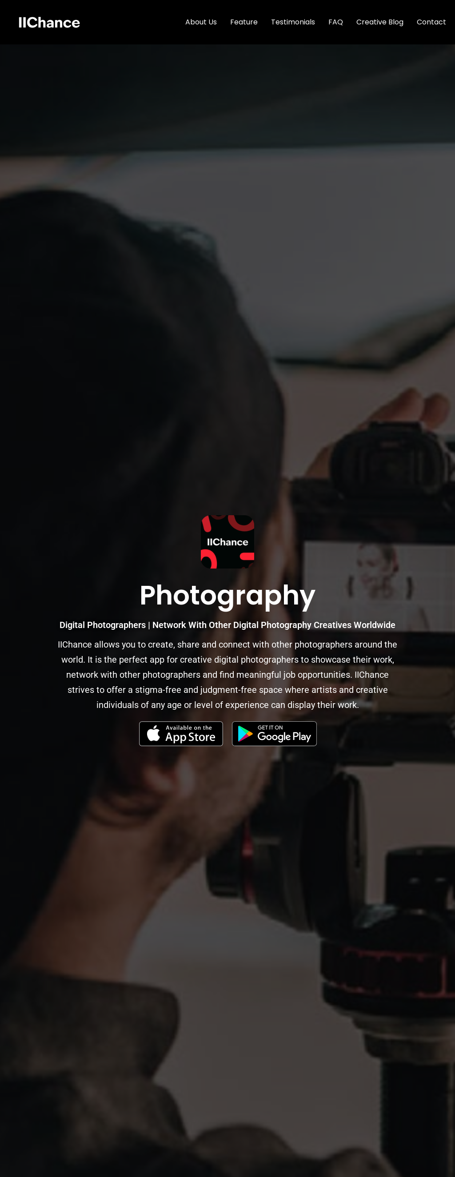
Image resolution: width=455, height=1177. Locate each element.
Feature (244, 22)
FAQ (335, 22)
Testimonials (293, 22)
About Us (201, 22)
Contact (431, 22)
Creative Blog (379, 22)
